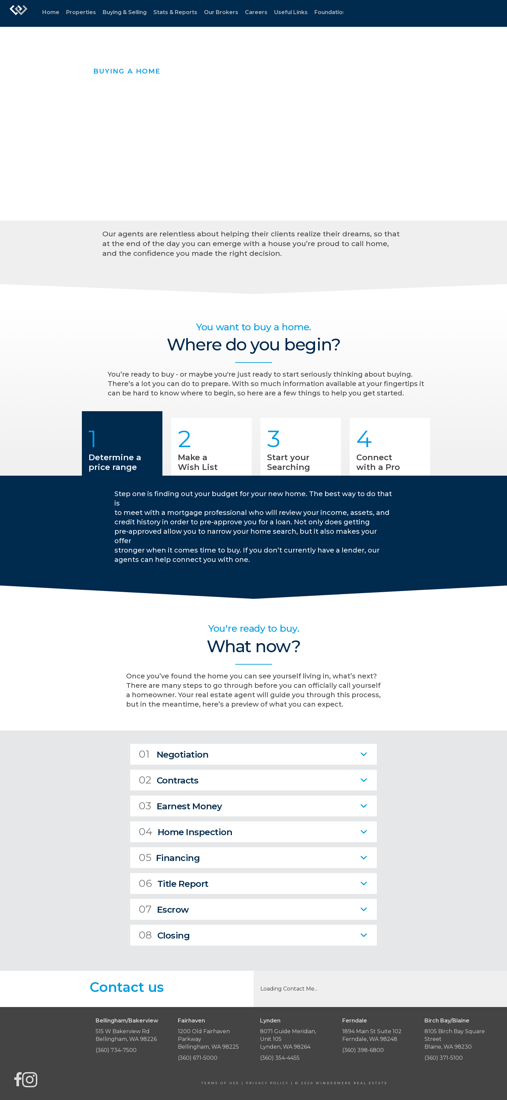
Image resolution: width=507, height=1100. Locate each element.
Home (50, 12)
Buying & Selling (125, 12)
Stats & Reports (175, 12)
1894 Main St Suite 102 (372, 1031)
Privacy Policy (267, 1083)
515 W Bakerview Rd (123, 1031)
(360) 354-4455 (280, 1058)
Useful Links (291, 12)
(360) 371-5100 (443, 1058)
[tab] (253, 754)
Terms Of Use (220, 1083)
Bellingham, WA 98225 (208, 1047)
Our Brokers (221, 12)
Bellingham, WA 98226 (126, 1039)
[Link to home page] (18, 13)
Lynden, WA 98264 (285, 1047)
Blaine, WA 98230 (448, 1047)
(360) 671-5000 (197, 1058)
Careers (256, 12)
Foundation (330, 12)
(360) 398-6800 (363, 1050)
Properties (81, 12)
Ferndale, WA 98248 (369, 1039)
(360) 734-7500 (116, 1050)
